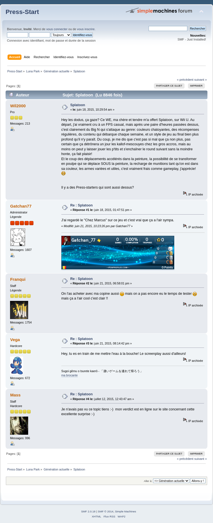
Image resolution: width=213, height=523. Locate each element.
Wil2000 (18, 105)
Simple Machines (125, 511)
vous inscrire (86, 29)
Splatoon (77, 105)
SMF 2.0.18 (88, 511)
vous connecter (56, 29)
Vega (15, 339)
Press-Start (22, 11)
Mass (15, 395)
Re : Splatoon (81, 205)
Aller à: (148, 480)
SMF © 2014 (105, 511)
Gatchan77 (21, 206)
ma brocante (69, 375)
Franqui (17, 279)
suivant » (200, 79)
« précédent (185, 79)
